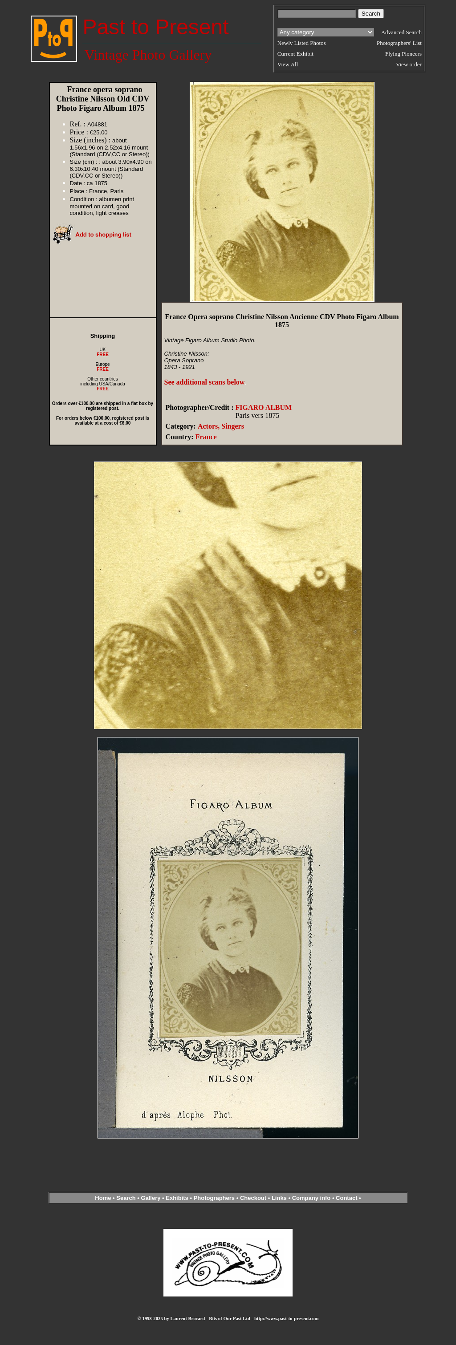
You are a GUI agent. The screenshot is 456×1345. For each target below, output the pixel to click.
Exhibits (177, 1198)
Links (279, 1198)
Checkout (253, 1198)
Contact (346, 1198)
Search (125, 1198)
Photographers (214, 1198)
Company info (312, 1198)
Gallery (150, 1198)
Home (103, 1198)
